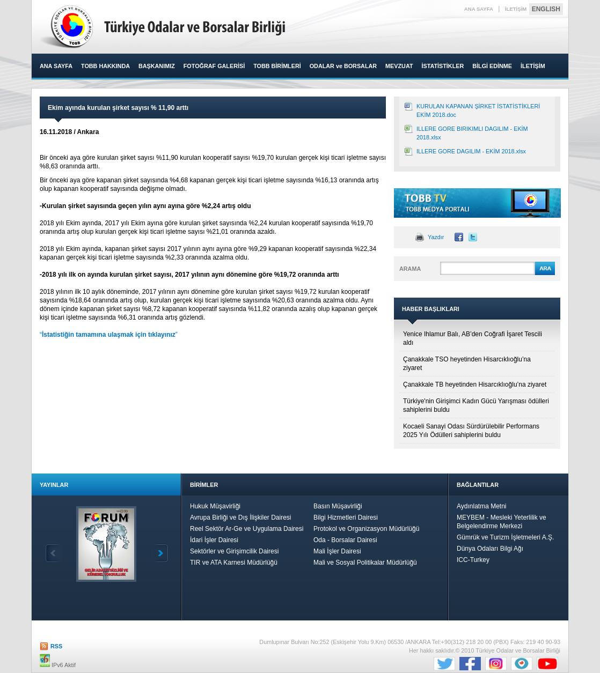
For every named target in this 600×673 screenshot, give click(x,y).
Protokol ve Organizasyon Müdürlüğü (366, 529)
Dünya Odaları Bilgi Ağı (490, 548)
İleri (160, 553)
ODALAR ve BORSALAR (343, 66)
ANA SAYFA (478, 9)
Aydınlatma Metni (482, 506)
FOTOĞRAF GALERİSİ (214, 66)
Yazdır (436, 237)
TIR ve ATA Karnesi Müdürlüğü (233, 562)
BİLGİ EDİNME (492, 66)
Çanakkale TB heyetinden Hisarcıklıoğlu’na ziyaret (474, 384)
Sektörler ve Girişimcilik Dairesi (234, 551)
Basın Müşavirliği (337, 506)
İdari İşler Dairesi (214, 540)
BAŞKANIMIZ (156, 66)
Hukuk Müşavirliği (215, 506)
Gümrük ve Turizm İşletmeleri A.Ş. (505, 537)
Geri (53, 553)
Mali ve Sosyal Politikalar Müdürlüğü (365, 562)
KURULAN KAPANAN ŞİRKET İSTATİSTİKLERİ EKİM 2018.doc (478, 110)
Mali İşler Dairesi (337, 551)
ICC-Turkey (473, 560)
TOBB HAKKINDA (105, 66)
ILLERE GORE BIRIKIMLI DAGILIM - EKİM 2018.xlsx (472, 132)
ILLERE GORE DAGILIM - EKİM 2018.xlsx (471, 151)
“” (109, 334)
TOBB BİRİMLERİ (277, 66)
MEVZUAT (399, 66)
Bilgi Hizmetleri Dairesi (345, 517)
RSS (56, 646)
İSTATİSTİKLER (442, 66)
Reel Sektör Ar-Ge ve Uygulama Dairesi (246, 529)
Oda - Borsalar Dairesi (345, 540)
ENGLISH (546, 9)
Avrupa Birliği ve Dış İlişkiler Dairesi (240, 517)
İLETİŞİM (516, 9)
